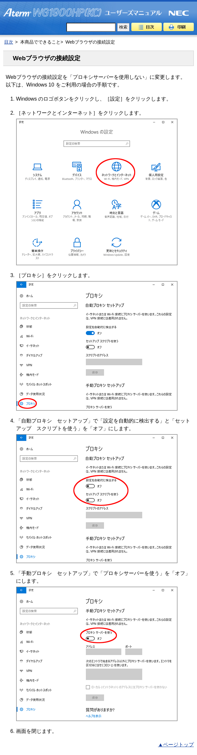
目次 (146, 27)
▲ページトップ (176, 744)
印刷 (178, 27)
